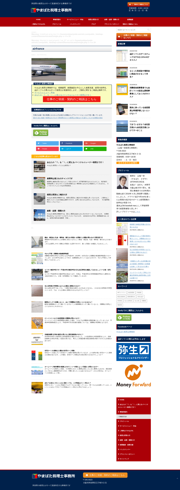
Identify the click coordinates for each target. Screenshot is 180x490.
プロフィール (56, 24)
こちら (137, 212)
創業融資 (130, 19)
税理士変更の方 (93, 19)
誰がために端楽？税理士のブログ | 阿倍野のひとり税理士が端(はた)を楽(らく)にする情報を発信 (68, 118)
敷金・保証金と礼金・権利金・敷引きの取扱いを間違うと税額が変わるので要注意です (74, 237)
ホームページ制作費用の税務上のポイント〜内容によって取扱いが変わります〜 (71, 367)
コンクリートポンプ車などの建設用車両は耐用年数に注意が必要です (140, 275)
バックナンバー (75, 24)
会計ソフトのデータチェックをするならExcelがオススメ (140, 57)
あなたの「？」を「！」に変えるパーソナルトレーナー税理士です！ (62, 95)
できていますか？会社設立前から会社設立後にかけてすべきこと (140, 127)
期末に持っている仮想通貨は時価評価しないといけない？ (140, 110)
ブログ (93, 24)
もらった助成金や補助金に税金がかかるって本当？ (140, 74)
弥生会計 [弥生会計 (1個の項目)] (140, 296)
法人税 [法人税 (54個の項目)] (137, 301)
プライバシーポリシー (111, 24)
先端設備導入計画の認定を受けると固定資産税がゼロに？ (64, 334)
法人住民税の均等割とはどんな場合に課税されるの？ (62, 286)
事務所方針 (123, 416)
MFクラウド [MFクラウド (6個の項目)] (121, 292)
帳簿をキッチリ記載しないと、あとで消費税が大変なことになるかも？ (68, 302)
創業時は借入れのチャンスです (60, 178)
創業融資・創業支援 (126, 445)
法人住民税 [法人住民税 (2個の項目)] (128, 301)
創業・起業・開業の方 (111, 19)
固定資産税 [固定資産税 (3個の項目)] (121, 296)
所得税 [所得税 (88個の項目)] (119, 301)
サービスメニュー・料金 (75, 19)
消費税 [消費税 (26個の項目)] (144, 301)
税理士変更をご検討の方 (57, 194)
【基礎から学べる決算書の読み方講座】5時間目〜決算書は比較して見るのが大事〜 (140, 263)
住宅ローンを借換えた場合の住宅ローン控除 (60, 350)
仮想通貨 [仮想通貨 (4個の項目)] (131, 292)
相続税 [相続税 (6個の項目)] (119, 305)
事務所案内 (56, 19)
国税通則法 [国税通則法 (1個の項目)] (131, 296)
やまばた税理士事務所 (125, 332)
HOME (38, 19)
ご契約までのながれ (38, 24)
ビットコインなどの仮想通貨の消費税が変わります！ (62, 318)
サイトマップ (124, 459)
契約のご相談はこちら (130, 24)
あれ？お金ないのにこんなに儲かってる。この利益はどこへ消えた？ (68, 383)
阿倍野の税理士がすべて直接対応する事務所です (51, 485)
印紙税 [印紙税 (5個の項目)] (139, 292)
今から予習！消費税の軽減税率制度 (57, 253)
